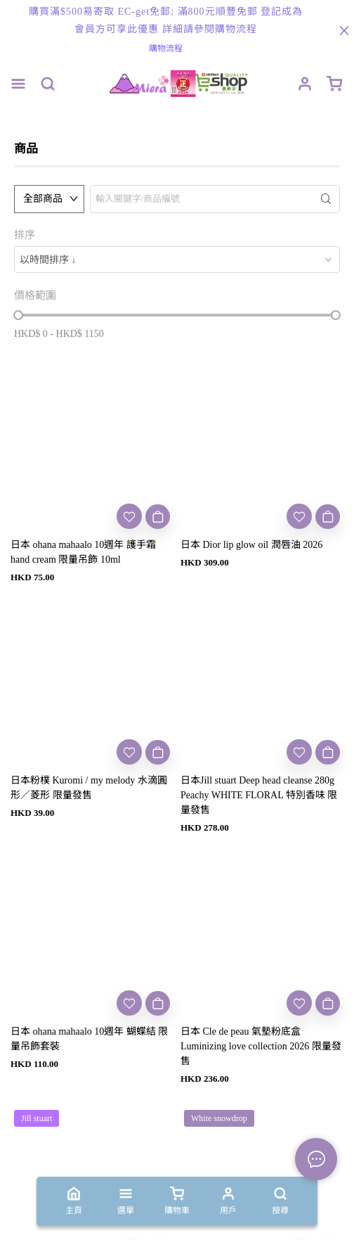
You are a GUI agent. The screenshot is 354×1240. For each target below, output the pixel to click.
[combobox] (177, 259)
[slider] (18, 315)
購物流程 (166, 48)
